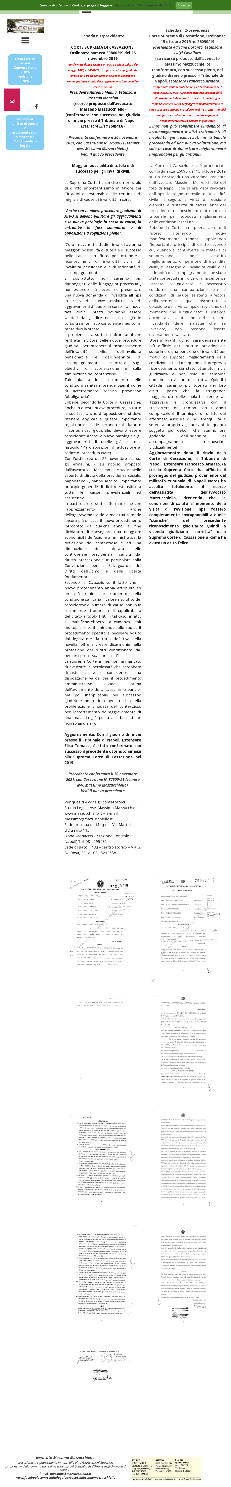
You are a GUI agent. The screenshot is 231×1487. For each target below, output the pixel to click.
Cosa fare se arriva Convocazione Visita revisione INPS (25, 70)
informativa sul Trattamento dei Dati (142, 5)
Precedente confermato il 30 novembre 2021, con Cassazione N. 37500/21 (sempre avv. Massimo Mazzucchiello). (103, 143)
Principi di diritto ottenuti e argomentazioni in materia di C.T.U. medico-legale (25, 132)
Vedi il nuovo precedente (103, 154)
